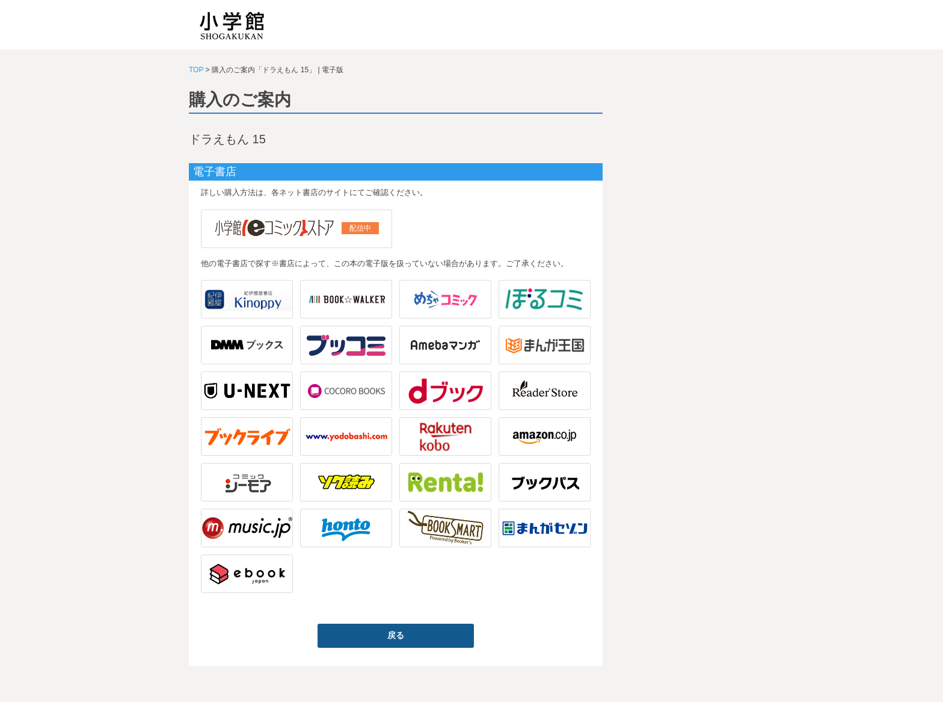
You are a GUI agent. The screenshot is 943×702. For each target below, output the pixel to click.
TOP (196, 70)
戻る (395, 635)
